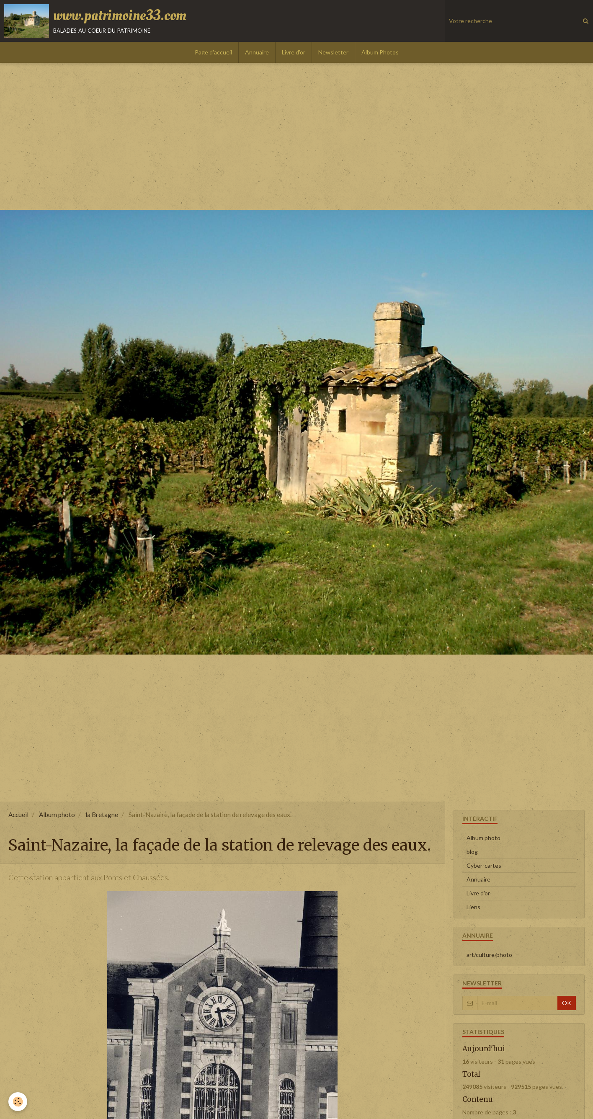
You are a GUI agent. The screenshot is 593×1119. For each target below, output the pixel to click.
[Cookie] (17, 1101)
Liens (473, 906)
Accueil (18, 814)
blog (472, 851)
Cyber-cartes (484, 865)
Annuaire (257, 52)
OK (566, 1002)
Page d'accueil (213, 52)
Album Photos (380, 52)
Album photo (57, 814)
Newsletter (333, 52)
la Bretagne (101, 814)
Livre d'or (293, 52)
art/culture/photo (489, 954)
